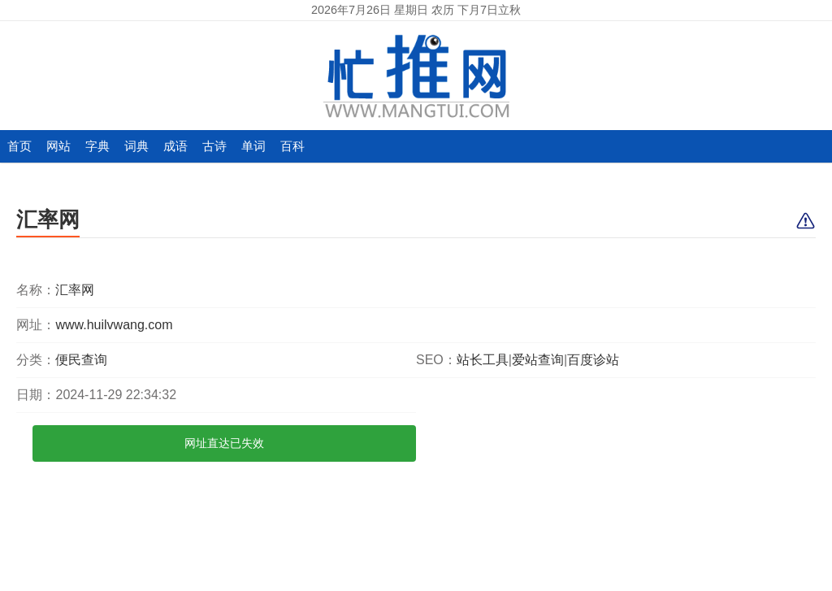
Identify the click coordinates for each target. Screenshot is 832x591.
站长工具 (483, 360)
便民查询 (81, 360)
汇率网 (48, 219)
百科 (292, 146)
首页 (19, 146)
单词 (253, 146)
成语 (175, 146)
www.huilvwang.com (113, 325)
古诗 (214, 146)
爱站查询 (538, 360)
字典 (97, 146)
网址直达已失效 (224, 443)
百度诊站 (593, 360)
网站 (58, 146)
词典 (136, 146)
